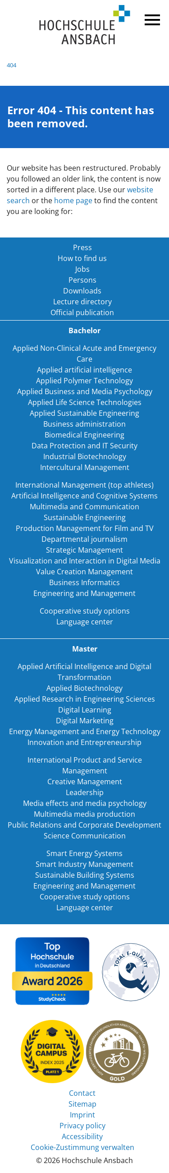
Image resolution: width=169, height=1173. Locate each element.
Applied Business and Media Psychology (84, 391)
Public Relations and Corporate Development (84, 825)
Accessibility (82, 1136)
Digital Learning (84, 710)
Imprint (82, 1115)
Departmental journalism (84, 539)
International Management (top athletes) (84, 485)
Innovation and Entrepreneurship (84, 742)
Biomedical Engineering (84, 435)
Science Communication (85, 836)
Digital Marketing (85, 721)
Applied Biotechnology (84, 688)
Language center (84, 622)
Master (84, 649)
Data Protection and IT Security (84, 446)
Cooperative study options (85, 611)
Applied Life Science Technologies (85, 402)
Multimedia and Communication (84, 507)
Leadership (85, 792)
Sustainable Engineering (85, 517)
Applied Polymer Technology (84, 381)
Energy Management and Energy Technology (84, 731)
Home (85, 25)
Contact (82, 1093)
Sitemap (82, 1104)
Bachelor (84, 330)
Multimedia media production (84, 814)
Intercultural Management (84, 467)
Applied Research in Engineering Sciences (84, 699)
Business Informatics (84, 582)
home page (73, 200)
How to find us (82, 258)
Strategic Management (84, 550)
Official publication (82, 312)
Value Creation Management (84, 572)
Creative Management (84, 782)
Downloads (82, 291)
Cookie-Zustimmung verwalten (82, 1147)
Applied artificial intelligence (84, 370)
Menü (151, 18)
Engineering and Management (84, 593)
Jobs (82, 269)
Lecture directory (82, 302)
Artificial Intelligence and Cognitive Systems (84, 496)
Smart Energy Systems (84, 853)
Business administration (84, 424)
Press (82, 247)
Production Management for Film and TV (85, 528)
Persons (82, 280)
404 (11, 65)
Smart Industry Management (84, 864)
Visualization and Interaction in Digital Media (84, 561)
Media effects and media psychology (84, 803)
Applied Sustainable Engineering (84, 413)
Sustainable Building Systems (84, 875)
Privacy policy (82, 1126)
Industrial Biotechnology (84, 456)
